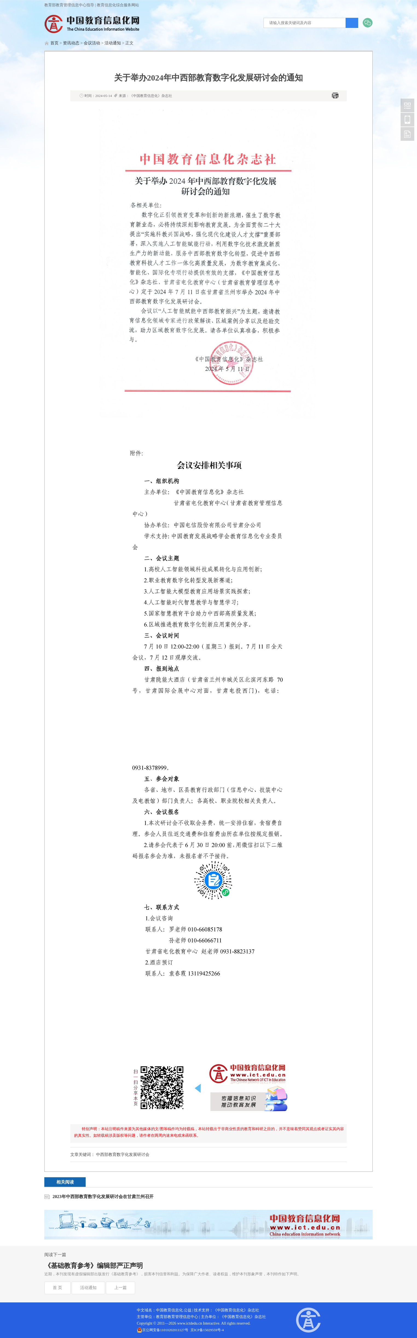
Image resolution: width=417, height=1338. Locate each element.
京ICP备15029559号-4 (207, 1330)
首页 (54, 43)
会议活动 (92, 43)
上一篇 (120, 1287)
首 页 (57, 1287)
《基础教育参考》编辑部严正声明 (93, 1265)
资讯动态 (71, 43)
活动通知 (113, 43)
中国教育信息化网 (407, 105)
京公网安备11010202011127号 (165, 1330)
